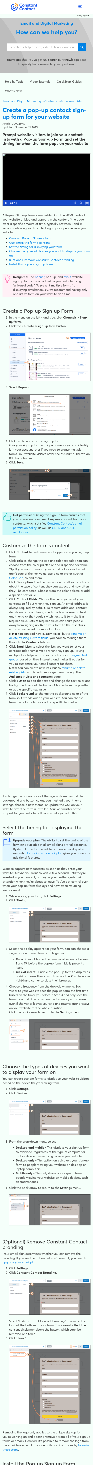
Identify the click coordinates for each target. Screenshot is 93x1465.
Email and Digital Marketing (21, 101)
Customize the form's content (29, 243)
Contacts (50, 101)
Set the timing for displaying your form (35, 247)
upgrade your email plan (19, 1262)
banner (39, 277)
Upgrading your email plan (44, 853)
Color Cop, (16, 578)
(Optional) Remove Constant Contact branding (41, 260)
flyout (68, 277)
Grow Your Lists (71, 101)
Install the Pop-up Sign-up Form (31, 264)
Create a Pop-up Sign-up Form (30, 238)
